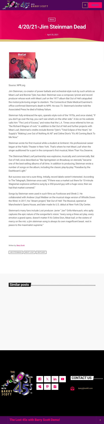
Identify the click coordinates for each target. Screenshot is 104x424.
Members (95, 5)
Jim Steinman (16, 252)
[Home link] (25, 5)
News (51, 19)
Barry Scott (20, 246)
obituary (41, 252)
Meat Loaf (29, 252)
